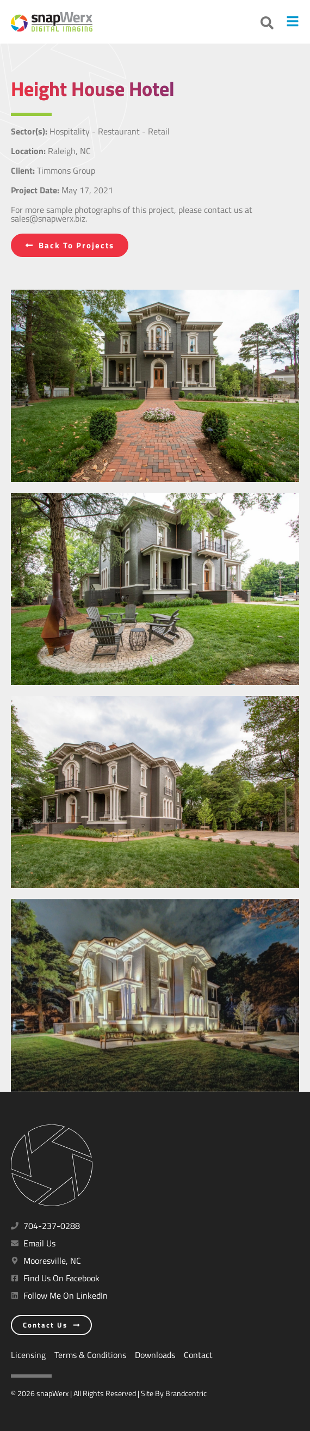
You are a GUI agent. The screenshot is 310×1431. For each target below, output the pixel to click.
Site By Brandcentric (174, 1393)
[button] (267, 23)
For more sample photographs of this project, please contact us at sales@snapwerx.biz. (131, 214)
